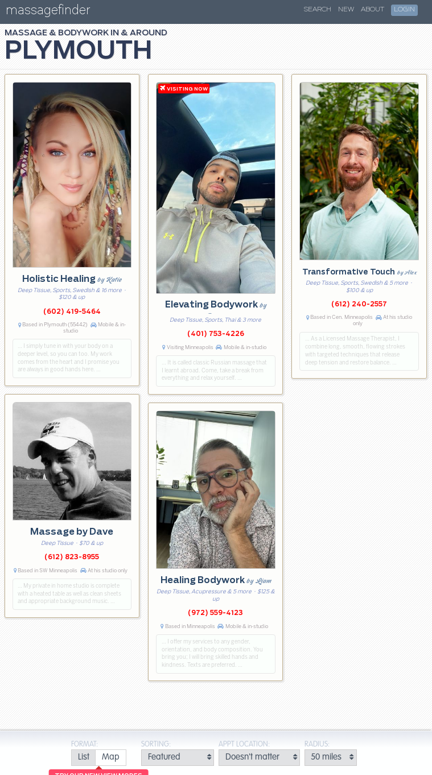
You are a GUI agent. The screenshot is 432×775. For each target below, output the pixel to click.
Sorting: (156, 744)
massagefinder (48, 12)
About (372, 9)
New (346, 9)
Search (317, 9)
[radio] (83, 757)
